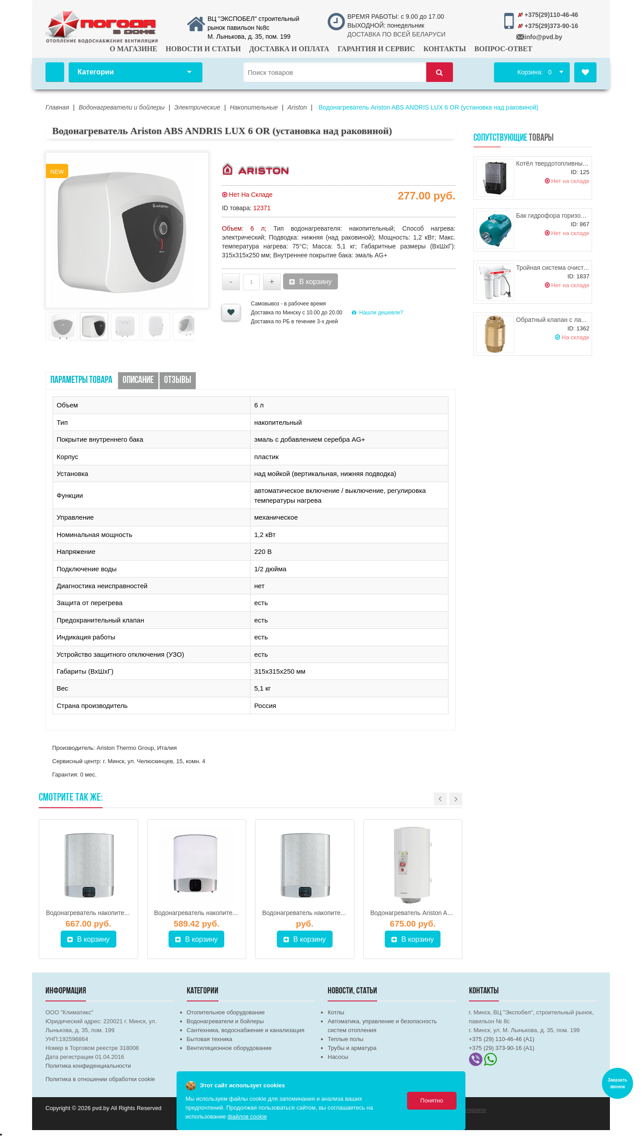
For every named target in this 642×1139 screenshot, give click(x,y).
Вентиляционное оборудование (229, 1048)
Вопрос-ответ (503, 49)
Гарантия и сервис (376, 49)
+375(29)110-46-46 (551, 14)
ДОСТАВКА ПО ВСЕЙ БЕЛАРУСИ (396, 34)
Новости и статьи (203, 49)
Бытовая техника (209, 1039)
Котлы (336, 1012)
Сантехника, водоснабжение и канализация (246, 1030)
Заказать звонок (617, 1083)
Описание (138, 380)
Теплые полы (345, 1039)
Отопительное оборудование (226, 1012)
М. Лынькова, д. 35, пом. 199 (249, 36)
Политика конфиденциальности (88, 1065)
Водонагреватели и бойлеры (225, 1021)
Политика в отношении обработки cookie (100, 1079)
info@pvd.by (543, 37)
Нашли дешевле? (377, 312)
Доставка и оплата (289, 49)
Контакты (445, 49)
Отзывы (177, 380)
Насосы (338, 1057)
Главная (54, 72)
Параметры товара (81, 380)
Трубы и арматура (352, 1048)
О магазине (133, 49)
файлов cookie (247, 1116)
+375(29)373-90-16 (551, 25)
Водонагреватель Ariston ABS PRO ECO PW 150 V (443, 912)
